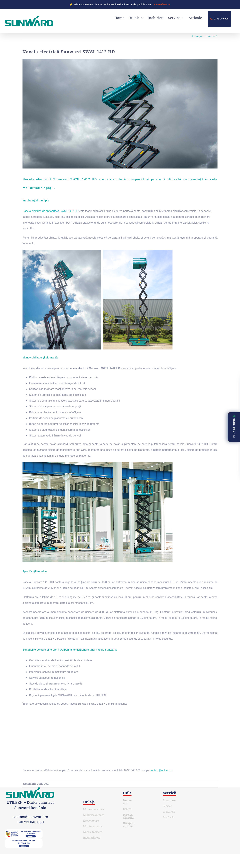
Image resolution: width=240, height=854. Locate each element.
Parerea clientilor (128, 816)
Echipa (127, 809)
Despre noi (127, 801)
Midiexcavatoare (93, 815)
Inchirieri (169, 811)
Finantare (169, 800)
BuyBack (168, 817)
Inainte (210, 36)
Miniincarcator (92, 826)
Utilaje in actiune (128, 824)
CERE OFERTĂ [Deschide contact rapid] (234, 427)
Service (167, 806)
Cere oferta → (162, 4)
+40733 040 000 (30, 822)
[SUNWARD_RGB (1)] (30, 788)
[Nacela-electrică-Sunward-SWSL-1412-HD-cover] (120, 114)
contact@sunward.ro (30, 816)
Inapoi (198, 36)
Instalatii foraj (92, 837)
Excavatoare (91, 820)
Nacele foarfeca (92, 832)
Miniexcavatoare (93, 809)
